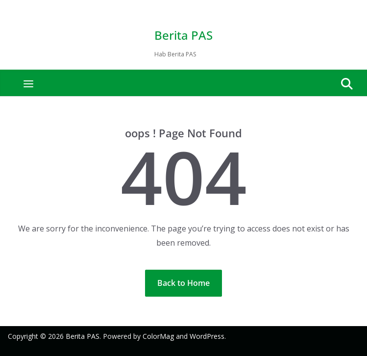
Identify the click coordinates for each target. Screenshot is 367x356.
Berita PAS (183, 35)
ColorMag (158, 336)
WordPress (207, 336)
